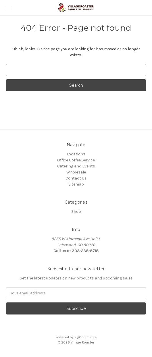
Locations (76, 154)
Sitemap (76, 184)
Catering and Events (76, 166)
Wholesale (76, 172)
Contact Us (76, 178)
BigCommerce (85, 337)
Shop (76, 211)
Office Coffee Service (76, 160)
